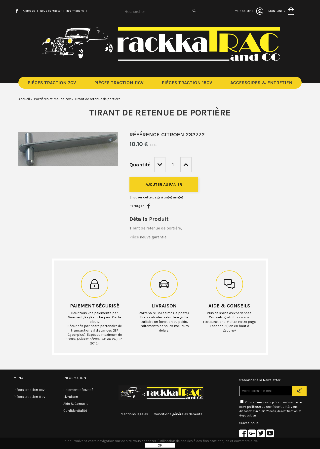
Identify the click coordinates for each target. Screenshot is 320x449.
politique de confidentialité (268, 407)
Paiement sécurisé (94, 306)
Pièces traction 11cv (28, 390)
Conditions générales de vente (178, 414)
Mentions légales (134, 414)
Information (74, 378)
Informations (75, 10)
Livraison (164, 306)
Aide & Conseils (75, 404)
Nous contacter (50, 10)
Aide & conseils (229, 306)
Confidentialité (75, 411)
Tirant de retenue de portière (160, 112)
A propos (29, 10)
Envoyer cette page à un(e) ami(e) (156, 197)
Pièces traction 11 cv (29, 397)
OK (160, 445)
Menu (18, 378)
